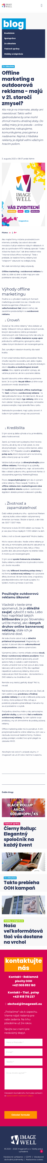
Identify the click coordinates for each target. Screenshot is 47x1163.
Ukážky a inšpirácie (13, 54)
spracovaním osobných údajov (20, 1096)
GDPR (28, 1157)
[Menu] (41, 5)
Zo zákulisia (10, 43)
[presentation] (23, 1104)
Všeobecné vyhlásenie (13, 1157)
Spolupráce (10, 38)
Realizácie (9, 33)
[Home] (7, 5)
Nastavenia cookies (34, 1159)
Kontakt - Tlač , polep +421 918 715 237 (23, 995)
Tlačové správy (11, 48)
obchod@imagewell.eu (23, 1004)
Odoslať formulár (20, 1115)
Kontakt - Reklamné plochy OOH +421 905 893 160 (23, 981)
